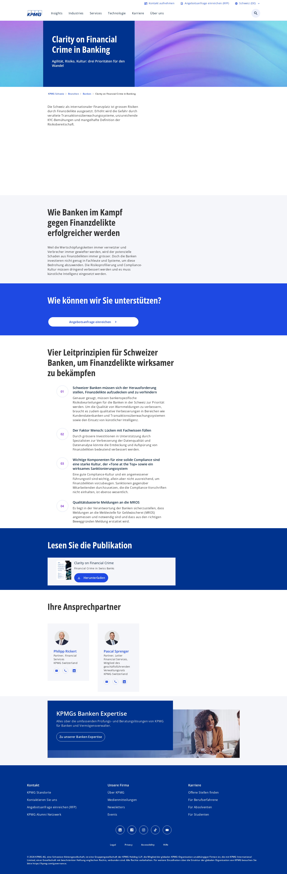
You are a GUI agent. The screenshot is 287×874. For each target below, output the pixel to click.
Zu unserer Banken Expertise (80, 737)
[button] (56, 671)
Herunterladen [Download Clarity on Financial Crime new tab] (94, 578)
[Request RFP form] (204, 3)
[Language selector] (247, 3)
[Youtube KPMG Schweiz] (167, 830)
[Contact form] (159, 3)
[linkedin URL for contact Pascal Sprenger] (124, 682)
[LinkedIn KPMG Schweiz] (120, 830)
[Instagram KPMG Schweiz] (143, 830)
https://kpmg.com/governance (49, 863)
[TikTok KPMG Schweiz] (155, 830)
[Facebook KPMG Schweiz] (131, 830)
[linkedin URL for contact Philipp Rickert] (74, 671)
